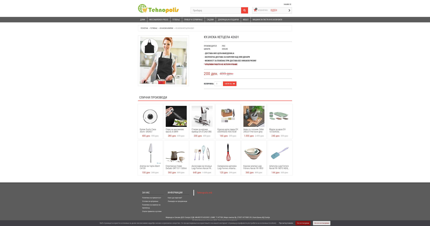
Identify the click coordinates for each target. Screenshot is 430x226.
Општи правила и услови (152, 211)
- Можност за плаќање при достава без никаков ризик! (230, 61)
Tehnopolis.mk (204, 192)
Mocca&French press (158, 20)
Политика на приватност (151, 198)
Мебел (245, 20)
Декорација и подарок (228, 20)
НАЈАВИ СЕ (287, 4)
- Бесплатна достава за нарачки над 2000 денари (227, 57)
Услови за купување (150, 201)
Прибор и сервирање (193, 20)
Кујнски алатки (166, 28)
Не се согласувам (321, 223)
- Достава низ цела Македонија (219, 53)
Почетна (144, 28)
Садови (210, 20)
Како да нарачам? (175, 198)
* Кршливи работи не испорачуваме (220, 64)
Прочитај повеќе (286, 223)
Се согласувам (303, 223)
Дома (142, 20)
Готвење (176, 20)
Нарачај (230, 84)
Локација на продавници (177, 201)
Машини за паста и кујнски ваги (267, 20)
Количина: (209, 84)
